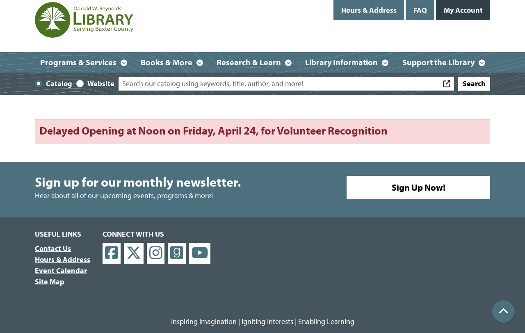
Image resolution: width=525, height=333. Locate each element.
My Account (463, 10)
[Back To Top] (503, 311)
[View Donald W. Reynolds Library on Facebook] (112, 253)
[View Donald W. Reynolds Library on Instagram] (156, 253)
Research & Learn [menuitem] (249, 62)
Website (100, 83)
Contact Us (53, 248)
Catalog (59, 83)
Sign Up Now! (418, 187)
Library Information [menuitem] (341, 62)
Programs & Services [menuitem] (78, 62)
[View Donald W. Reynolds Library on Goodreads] (177, 253)
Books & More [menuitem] (166, 62)
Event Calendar (61, 270)
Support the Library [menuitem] (438, 62)
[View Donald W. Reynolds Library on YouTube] (200, 253)
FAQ (420, 10)
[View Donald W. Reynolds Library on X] (134, 253)
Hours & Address (369, 10)
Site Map (49, 281)
